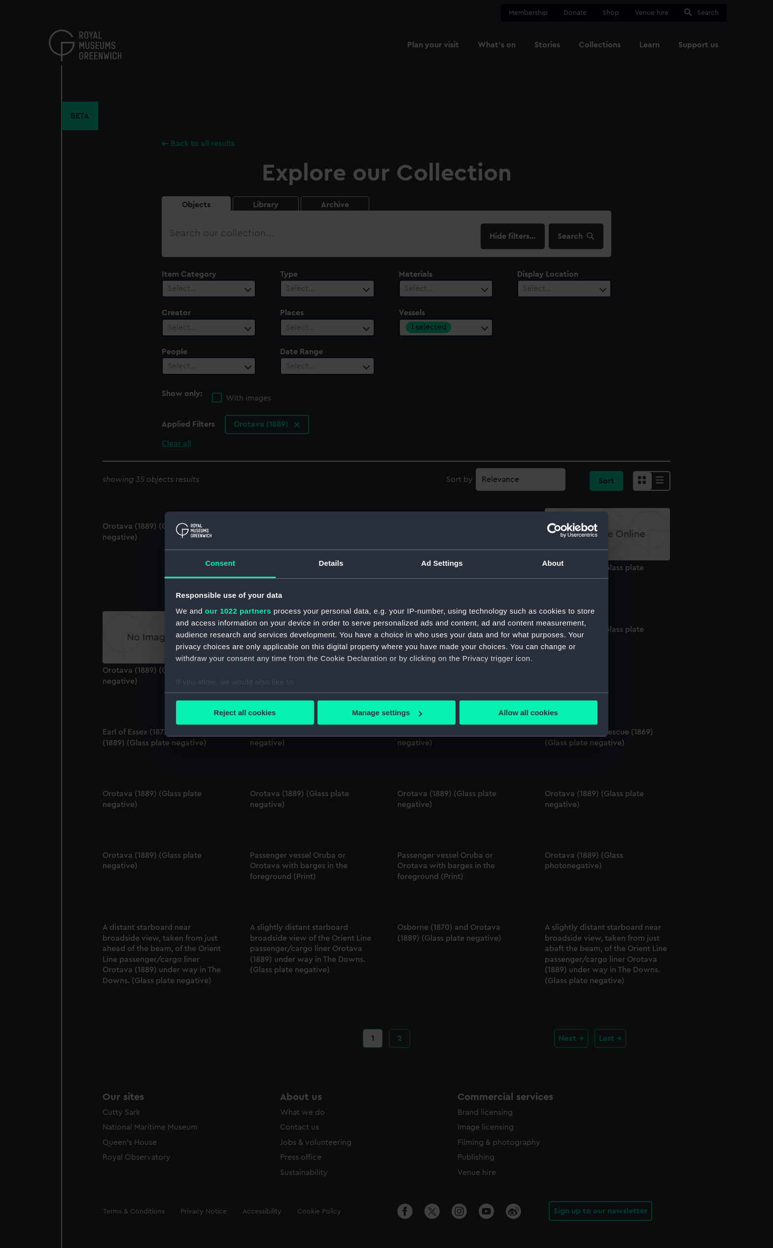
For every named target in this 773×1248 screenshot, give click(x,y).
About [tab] (553, 563)
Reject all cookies (245, 712)
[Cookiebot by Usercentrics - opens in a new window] (554, 530)
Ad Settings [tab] (441, 563)
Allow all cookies (528, 712)
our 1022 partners (238, 611)
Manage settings (387, 712)
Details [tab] (331, 563)
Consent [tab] (220, 563)
